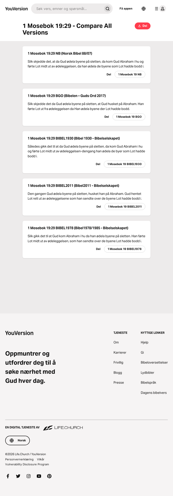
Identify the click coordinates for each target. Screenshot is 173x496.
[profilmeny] (159, 8)
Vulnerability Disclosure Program (27, 464)
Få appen (126, 8)
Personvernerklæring (19, 459)
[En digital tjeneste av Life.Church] (86, 425)
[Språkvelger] (143, 8)
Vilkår (40, 459)
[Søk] (66, 8)
